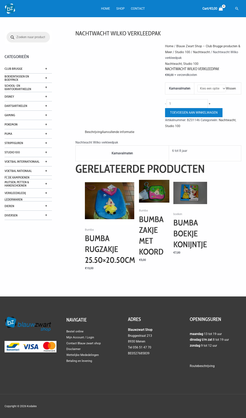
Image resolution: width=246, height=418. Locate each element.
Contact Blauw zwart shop (84, 343)
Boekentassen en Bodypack (17, 78)
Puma (8, 134)
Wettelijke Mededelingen (83, 355)
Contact (138, 8)
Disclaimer (73, 349)
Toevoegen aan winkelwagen (194, 112)
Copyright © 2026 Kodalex (21, 406)
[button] (237, 8)
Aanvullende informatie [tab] (118, 132)
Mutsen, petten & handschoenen (17, 183)
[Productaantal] (187, 103)
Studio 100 (12, 152)
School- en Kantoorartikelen (18, 87)
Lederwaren (14, 199)
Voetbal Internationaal (22, 161)
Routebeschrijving (202, 366)
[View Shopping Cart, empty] (212, 8)
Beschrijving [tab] (93, 132)
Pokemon (11, 124)
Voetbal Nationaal (18, 171)
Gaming (10, 115)
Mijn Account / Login (81, 337)
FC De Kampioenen (17, 177)
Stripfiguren (14, 143)
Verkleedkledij (15, 193)
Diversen (11, 215)
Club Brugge (14, 69)
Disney (9, 96)
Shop (120, 8)
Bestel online (75, 331)
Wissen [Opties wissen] (231, 88)
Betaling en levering (80, 361)
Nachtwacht (201, 52)
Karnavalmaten (179, 88)
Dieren (9, 206)
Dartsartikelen (16, 106)
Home (105, 8)
